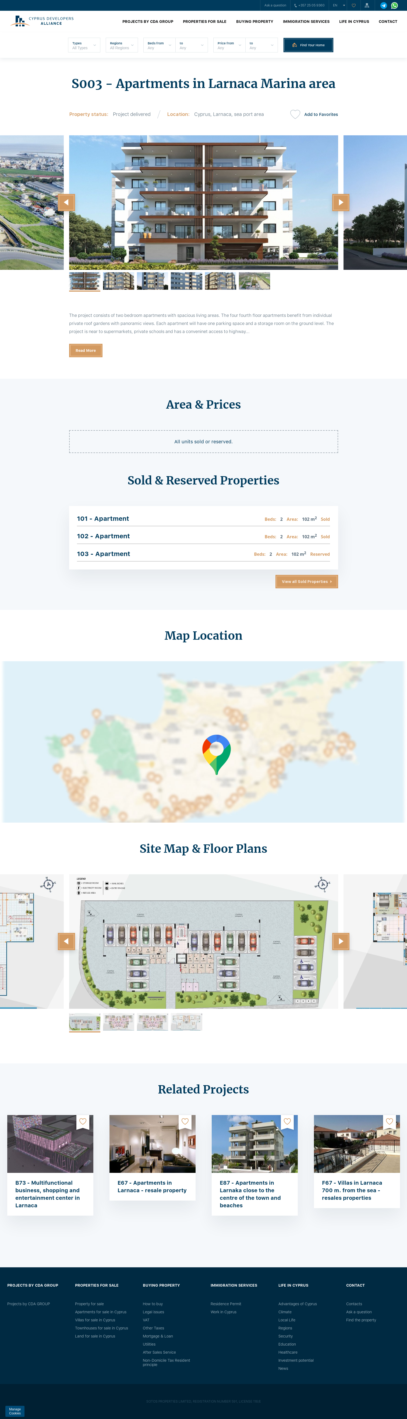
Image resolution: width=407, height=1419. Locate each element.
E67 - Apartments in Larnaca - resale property (152, 1187)
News (283, 1368)
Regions (285, 1328)
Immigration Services (306, 21)
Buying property (254, 21)
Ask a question (275, 5)
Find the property (361, 1320)
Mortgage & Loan (158, 1336)
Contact (388, 21)
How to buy (153, 1304)
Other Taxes (153, 1328)
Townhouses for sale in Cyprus (101, 1328)
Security (285, 1336)
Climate (285, 1312)
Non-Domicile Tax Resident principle (166, 1362)
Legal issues (153, 1312)
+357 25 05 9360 (310, 5)
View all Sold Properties (305, 581)
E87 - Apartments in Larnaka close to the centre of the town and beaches (250, 1194)
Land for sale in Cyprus (95, 1336)
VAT (146, 1320)
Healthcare (288, 1352)
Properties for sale (204, 21)
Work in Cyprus (223, 1312)
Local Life (286, 1320)
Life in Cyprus (354, 21)
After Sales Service (159, 1352)
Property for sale (89, 1304)
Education (287, 1344)
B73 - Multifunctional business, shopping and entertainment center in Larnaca (47, 1194)
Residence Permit (226, 1304)
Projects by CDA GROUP (147, 21)
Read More (86, 350)
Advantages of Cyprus (297, 1304)
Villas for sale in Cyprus (95, 1320)
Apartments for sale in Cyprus (100, 1312)
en (335, 5)
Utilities (149, 1344)
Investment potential (296, 1360)
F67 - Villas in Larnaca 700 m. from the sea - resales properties (352, 1190)
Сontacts (354, 1304)
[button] (66, 202)
